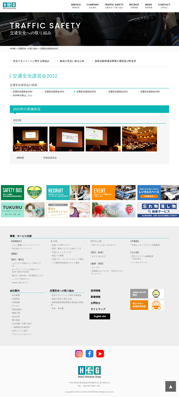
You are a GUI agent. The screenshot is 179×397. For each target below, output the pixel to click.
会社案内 (15, 290)
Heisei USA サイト (20, 282)
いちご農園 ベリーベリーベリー (26, 245)
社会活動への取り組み (22, 323)
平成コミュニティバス (62, 252)
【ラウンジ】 (96, 241)
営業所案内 (17, 309)
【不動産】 (134, 241)
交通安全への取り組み (62, 290)
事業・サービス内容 (21, 236)
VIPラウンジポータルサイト (104, 245)
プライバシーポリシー (22, 334)
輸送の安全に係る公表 (70, 61)
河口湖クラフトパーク (22, 248)
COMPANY (92, 6)
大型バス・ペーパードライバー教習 (67, 259)
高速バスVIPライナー (61, 245)
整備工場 (16, 313)
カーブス (96, 267)
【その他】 (134, 252)
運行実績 (16, 320)
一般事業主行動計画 (21, 327)
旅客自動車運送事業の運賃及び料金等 (114, 61)
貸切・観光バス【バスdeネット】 (67, 248)
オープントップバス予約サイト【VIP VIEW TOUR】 (25, 270)
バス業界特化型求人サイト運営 (65, 263)
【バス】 (54, 241)
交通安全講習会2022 (85, 91)
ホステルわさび (98, 256)
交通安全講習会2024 (21, 91)
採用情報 (95, 290)
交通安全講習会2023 (53, 91)
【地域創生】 (16, 241)
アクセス (16, 306)
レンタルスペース (139, 262)
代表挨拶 (16, 302)
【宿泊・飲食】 (97, 252)
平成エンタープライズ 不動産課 (146, 245)
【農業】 (14, 254)
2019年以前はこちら (21, 95)
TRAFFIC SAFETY (114, 6)
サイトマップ (98, 309)
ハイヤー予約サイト (21, 279)
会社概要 (16, 295)
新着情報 (95, 297)
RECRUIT (134, 6)
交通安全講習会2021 (116, 91)
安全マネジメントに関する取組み (29, 61)
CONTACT (164, 6)
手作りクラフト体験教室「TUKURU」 (141, 257)
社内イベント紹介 (20, 331)
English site (100, 316)
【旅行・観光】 (17, 259)
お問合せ (95, 303)
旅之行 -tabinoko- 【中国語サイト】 (28, 275)
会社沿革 (16, 316)
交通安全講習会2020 (148, 91)
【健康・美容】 (97, 263)
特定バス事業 (58, 256)
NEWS (148, 6)
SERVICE (76, 6)
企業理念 (16, 299)
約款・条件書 (58, 308)
